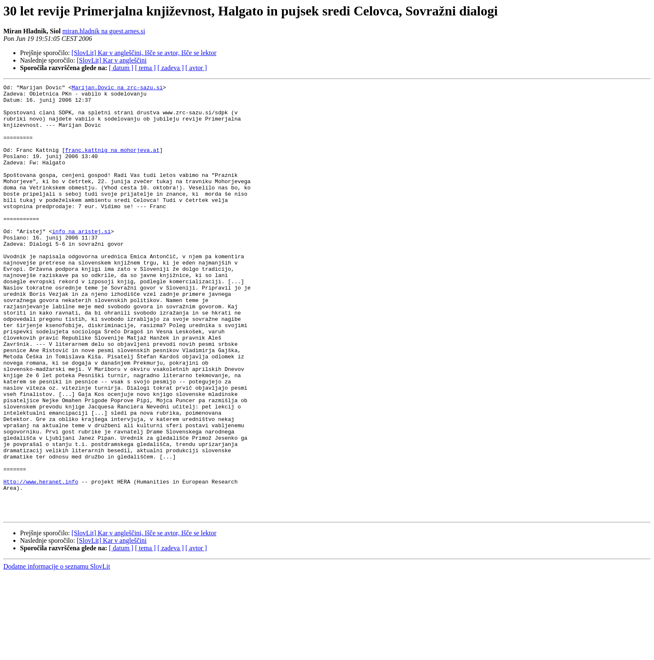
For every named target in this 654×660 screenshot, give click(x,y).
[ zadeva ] (170, 67)
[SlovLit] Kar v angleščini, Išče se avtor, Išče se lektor (144, 52)
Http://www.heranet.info (40, 561)
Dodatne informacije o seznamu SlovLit (56, 652)
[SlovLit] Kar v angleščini (112, 60)
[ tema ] (145, 67)
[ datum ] (121, 67)
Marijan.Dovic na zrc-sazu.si (117, 88)
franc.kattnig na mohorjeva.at (112, 163)
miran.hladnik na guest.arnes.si (103, 31)
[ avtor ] (196, 67)
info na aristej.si (81, 261)
